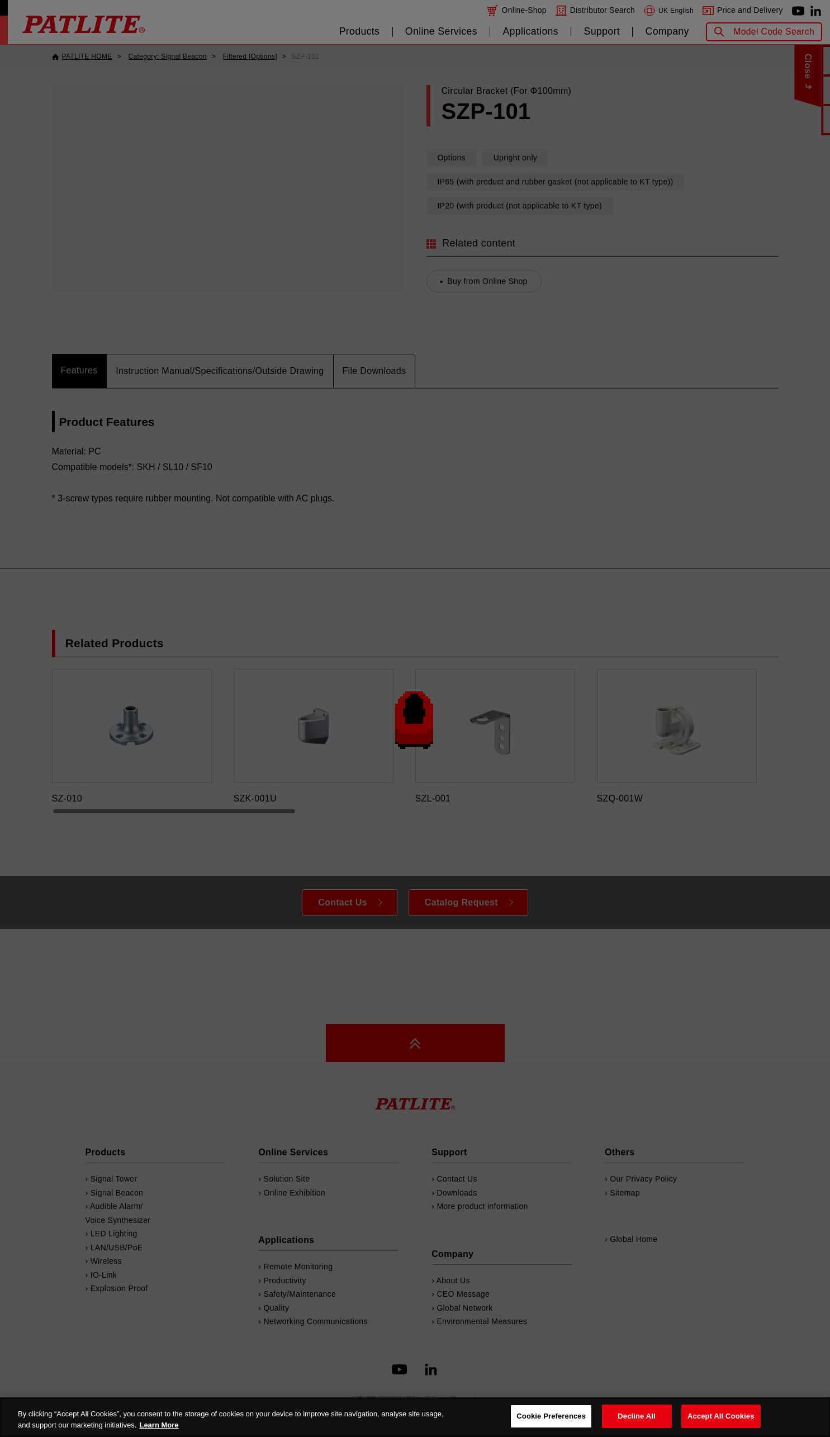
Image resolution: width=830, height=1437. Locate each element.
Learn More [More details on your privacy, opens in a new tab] (158, 1425)
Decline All (636, 1416)
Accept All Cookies (721, 1416)
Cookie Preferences (551, 1416)
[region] (415, 1417)
